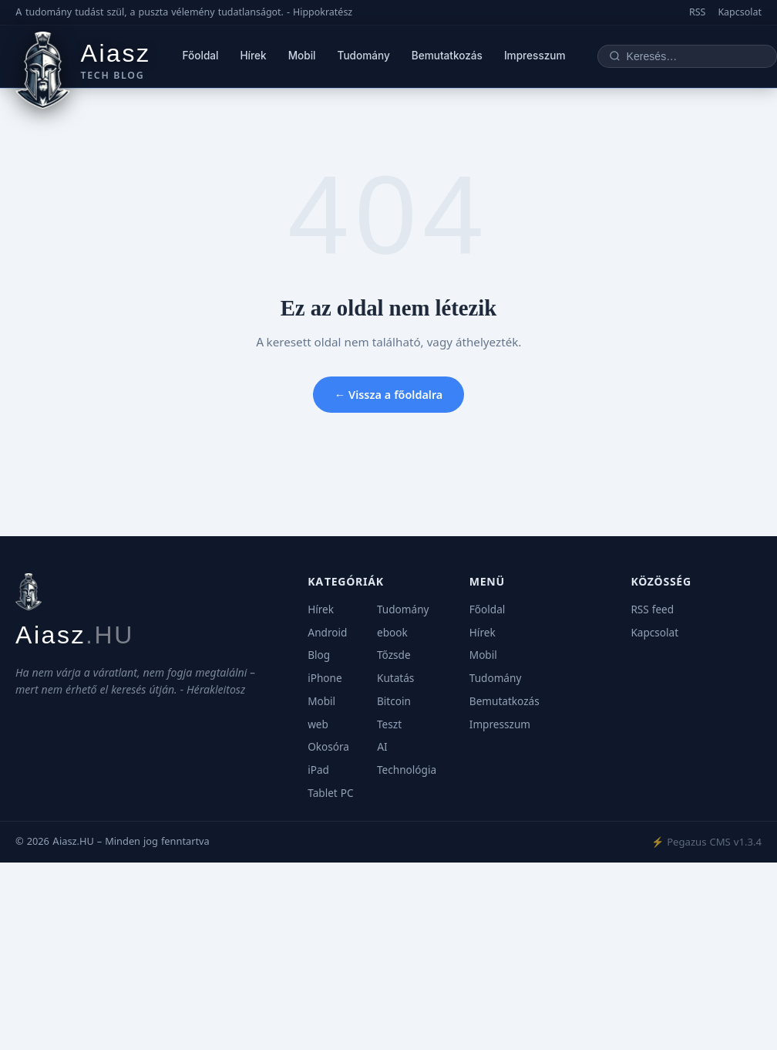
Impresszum (535, 55)
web (318, 724)
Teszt (389, 724)
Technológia (406, 770)
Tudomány (364, 55)
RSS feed (652, 609)
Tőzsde (394, 655)
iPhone (324, 678)
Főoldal (201, 55)
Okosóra (328, 747)
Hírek (253, 55)
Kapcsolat (740, 12)
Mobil (302, 55)
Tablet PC (330, 793)
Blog (319, 655)
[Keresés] (696, 56)
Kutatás (395, 678)
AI (382, 747)
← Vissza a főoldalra (389, 394)
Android (327, 632)
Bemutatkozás (447, 55)
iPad (318, 770)
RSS (697, 12)
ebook (392, 632)
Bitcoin (394, 701)
